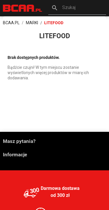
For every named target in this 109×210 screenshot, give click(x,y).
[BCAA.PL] (22, 8)
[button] (77, 8)
